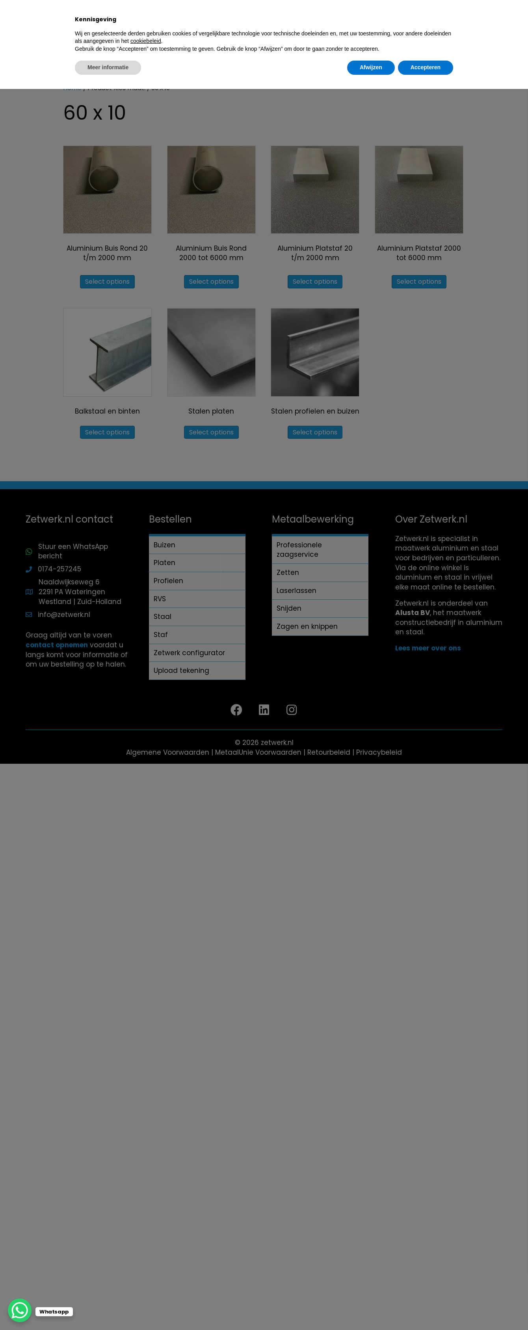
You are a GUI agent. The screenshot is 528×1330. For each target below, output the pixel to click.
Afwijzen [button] (371, 1308)
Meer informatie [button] (107, 1308)
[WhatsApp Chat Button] (20, 1310)
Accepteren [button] (426, 1308)
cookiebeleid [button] (145, 1282)
